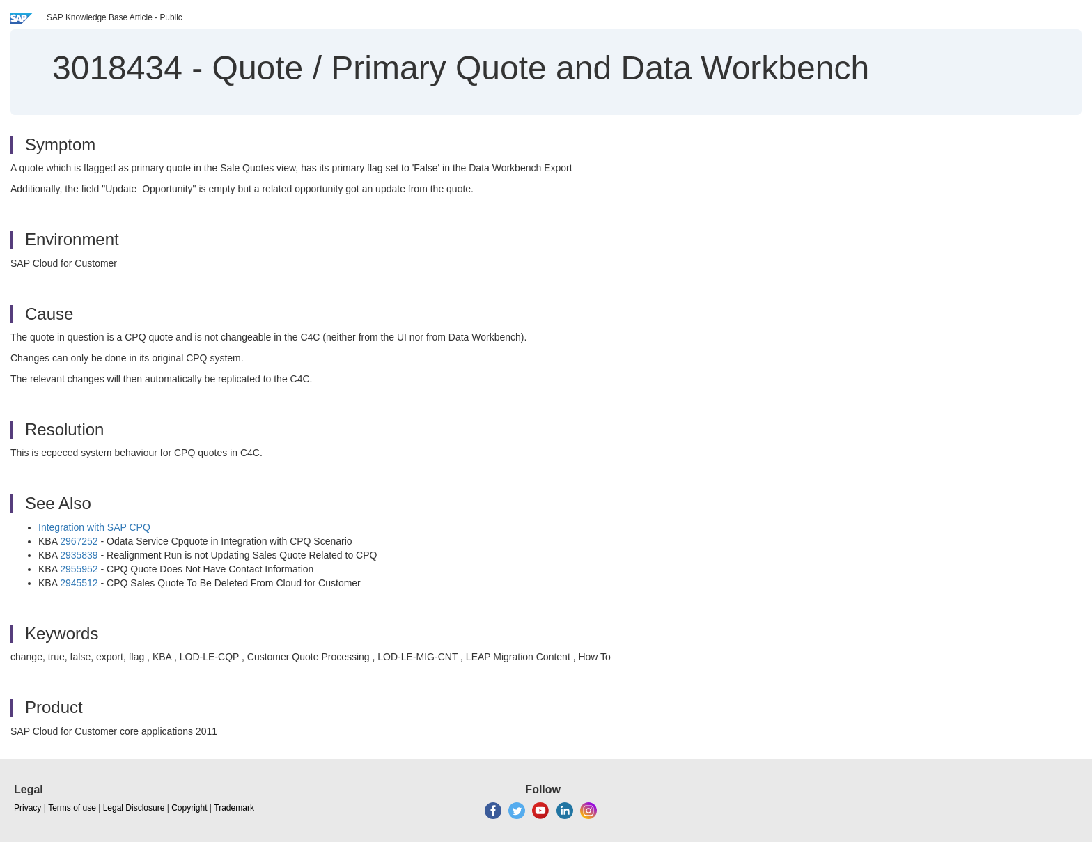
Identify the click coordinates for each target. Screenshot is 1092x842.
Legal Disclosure (134, 808)
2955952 (79, 569)
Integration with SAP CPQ (94, 527)
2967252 (79, 541)
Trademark (234, 808)
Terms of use (72, 808)
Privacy (27, 808)
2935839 (79, 555)
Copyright (189, 808)
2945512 (79, 582)
